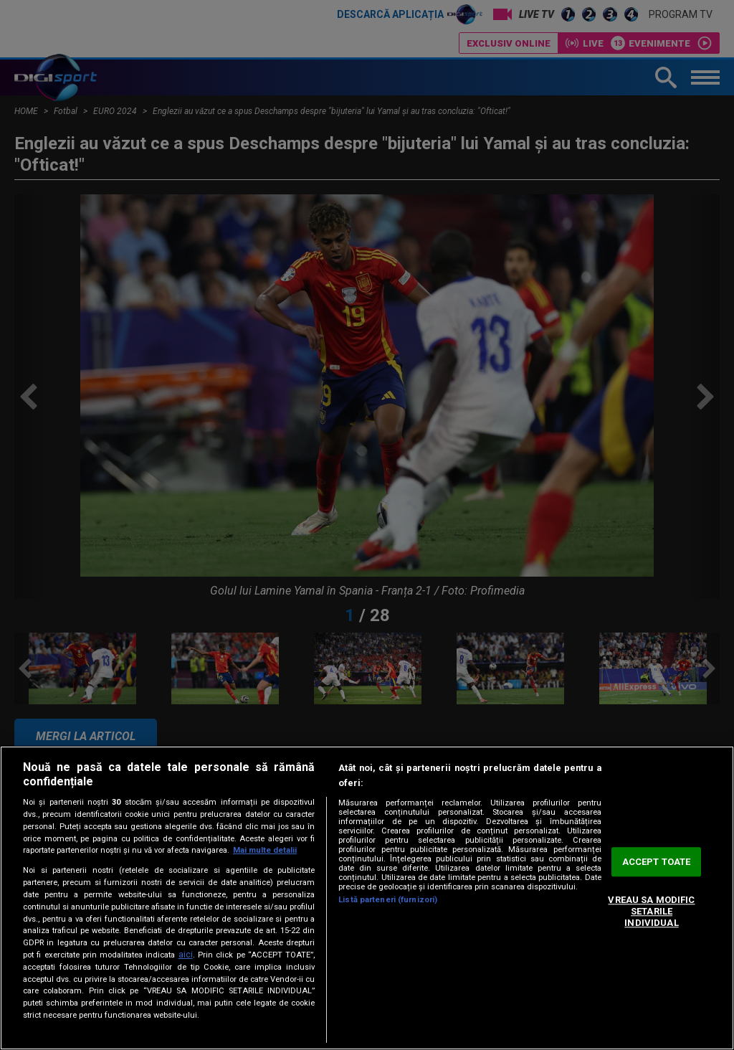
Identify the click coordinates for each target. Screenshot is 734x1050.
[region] (367, 898)
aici (185, 955)
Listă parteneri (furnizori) (387, 899)
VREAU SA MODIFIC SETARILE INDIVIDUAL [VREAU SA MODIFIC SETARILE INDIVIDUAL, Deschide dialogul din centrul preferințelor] (651, 911)
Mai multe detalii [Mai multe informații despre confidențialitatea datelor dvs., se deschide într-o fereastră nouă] (265, 850)
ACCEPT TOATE (656, 861)
